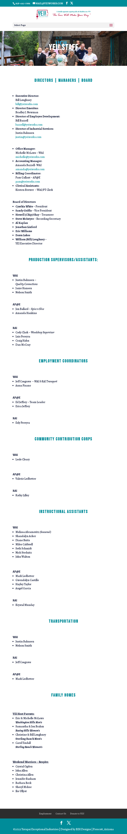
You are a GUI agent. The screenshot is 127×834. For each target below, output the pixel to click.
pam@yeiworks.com (27, 182)
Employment (45, 813)
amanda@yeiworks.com (30, 169)
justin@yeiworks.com (28, 137)
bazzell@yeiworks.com (29, 125)
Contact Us (61, 813)
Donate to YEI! (77, 813)
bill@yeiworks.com (26, 104)
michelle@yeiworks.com (30, 157)
